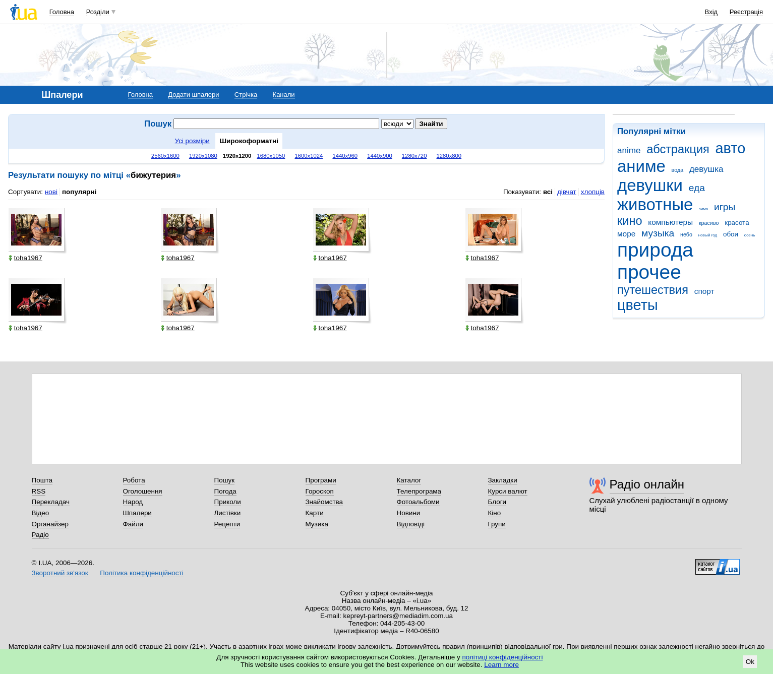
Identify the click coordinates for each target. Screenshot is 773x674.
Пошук (224, 480)
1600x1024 (308, 156)
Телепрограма (419, 491)
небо (686, 234)
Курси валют (507, 491)
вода (678, 170)
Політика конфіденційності (141, 573)
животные (655, 204)
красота (737, 222)
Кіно (494, 513)
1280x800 (449, 156)
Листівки (227, 513)
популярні (79, 192)
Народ (133, 502)
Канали (284, 94)
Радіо (40, 534)
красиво (709, 223)
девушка (706, 169)
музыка (657, 233)
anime (628, 150)
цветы (637, 305)
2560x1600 (165, 156)
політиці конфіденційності (502, 657)
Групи (497, 524)
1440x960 (345, 156)
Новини (409, 513)
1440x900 (379, 156)
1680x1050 (271, 156)
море (626, 233)
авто (731, 148)
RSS (39, 491)
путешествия (652, 289)
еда (697, 187)
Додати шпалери (193, 94)
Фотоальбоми (418, 502)
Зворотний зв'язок (60, 573)
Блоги (497, 502)
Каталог (409, 480)
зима (703, 209)
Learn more (501, 664)
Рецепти (227, 524)
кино (629, 220)
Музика (317, 524)
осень (749, 235)
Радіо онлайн (647, 484)
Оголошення (142, 491)
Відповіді (411, 524)
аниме (641, 166)
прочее (649, 272)
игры (724, 207)
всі (548, 192)
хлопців (593, 192)
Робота (134, 480)
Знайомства (324, 502)
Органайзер (50, 524)
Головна (61, 12)
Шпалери (137, 513)
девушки (650, 185)
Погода (225, 491)
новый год (707, 235)
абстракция (677, 149)
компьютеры (670, 222)
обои (730, 234)
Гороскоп (320, 491)
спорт (704, 291)
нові (51, 192)
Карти (315, 513)
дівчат (566, 192)
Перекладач (51, 502)
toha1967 (25, 258)
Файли (133, 524)
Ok (750, 661)
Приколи (227, 502)
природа (655, 250)
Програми (321, 480)
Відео (40, 513)
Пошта (42, 480)
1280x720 (414, 156)
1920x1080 (203, 156)
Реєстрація (746, 12)
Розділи (97, 12)
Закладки (502, 480)
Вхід (711, 12)
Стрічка (245, 94)
